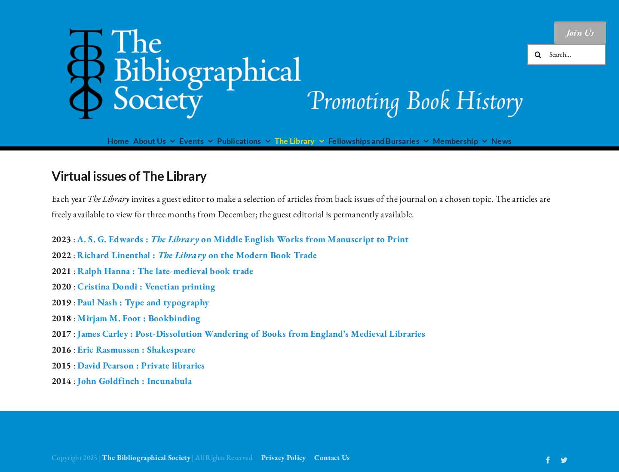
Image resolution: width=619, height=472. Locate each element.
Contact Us (331, 457)
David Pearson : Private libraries (141, 365)
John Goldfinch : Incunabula (134, 381)
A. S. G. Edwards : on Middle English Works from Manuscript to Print (242, 239)
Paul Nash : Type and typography (143, 302)
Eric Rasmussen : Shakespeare (136, 349)
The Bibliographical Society (146, 457)
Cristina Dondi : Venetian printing (146, 286)
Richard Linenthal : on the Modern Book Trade (197, 255)
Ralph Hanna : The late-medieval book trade (165, 271)
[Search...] (566, 54)
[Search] (538, 54)
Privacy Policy (283, 457)
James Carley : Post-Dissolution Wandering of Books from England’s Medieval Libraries (251, 333)
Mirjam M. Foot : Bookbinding (138, 318)
